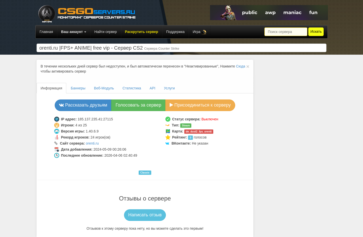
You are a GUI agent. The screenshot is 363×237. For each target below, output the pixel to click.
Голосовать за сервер (138, 105)
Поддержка (175, 32)
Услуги (169, 88)
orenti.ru (92, 143)
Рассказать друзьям (83, 105)
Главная (46, 32)
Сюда (240, 66)
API (153, 88)
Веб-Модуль (104, 88)
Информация (51, 88)
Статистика (132, 88)
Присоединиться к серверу (200, 105)
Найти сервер (105, 32)
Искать (316, 31)
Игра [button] (199, 32)
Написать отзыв (145, 214)
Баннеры (78, 88)
